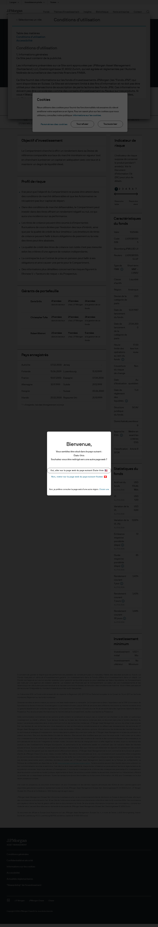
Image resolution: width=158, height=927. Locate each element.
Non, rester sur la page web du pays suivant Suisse (79, 477)
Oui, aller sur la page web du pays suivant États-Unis (79, 471)
